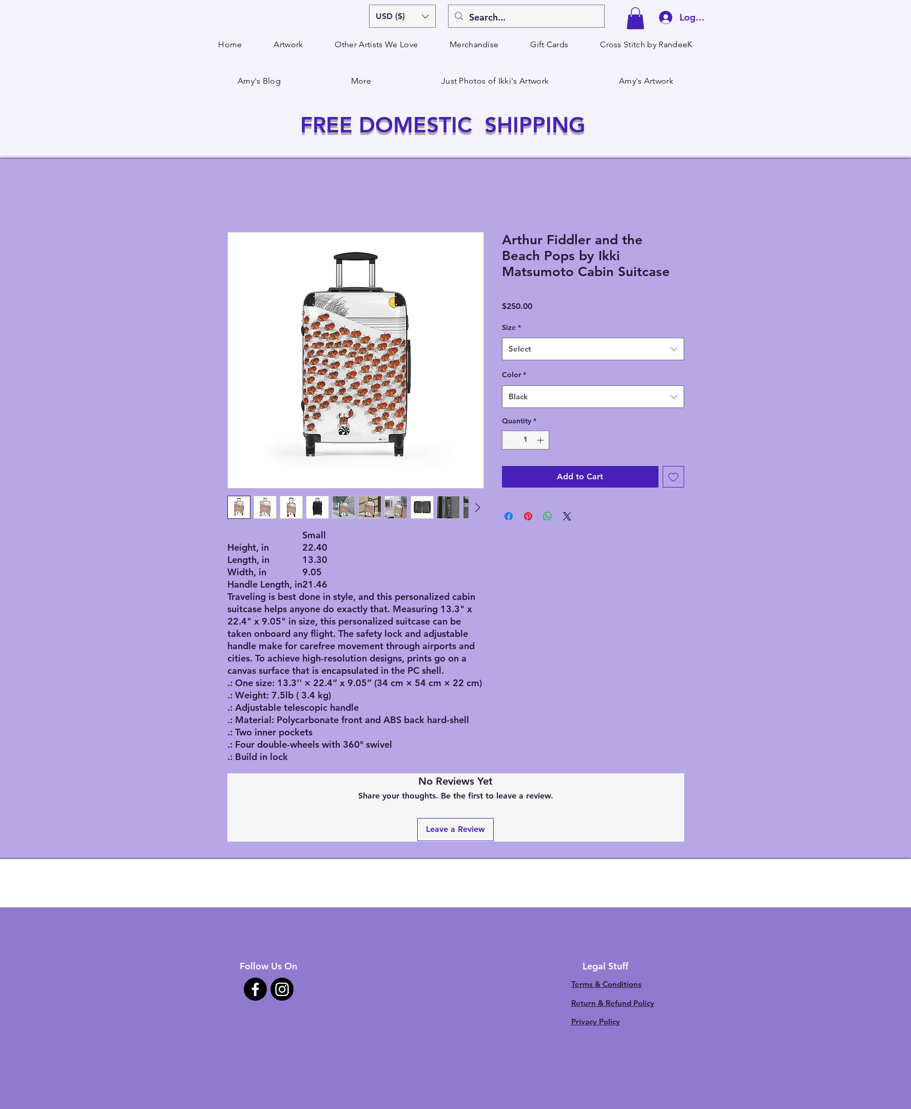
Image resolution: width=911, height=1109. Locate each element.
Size (511, 327)
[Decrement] (509, 440)
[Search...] (526, 17)
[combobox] (593, 349)
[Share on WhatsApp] (547, 516)
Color (514, 374)
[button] (402, 16)
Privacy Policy (595, 1021)
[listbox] (402, 16)
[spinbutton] (525, 440)
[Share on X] (567, 516)
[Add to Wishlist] (673, 477)
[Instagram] (282, 989)
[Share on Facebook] (508, 516)
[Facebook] (255, 989)
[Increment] (541, 440)
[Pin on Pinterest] (528, 516)
